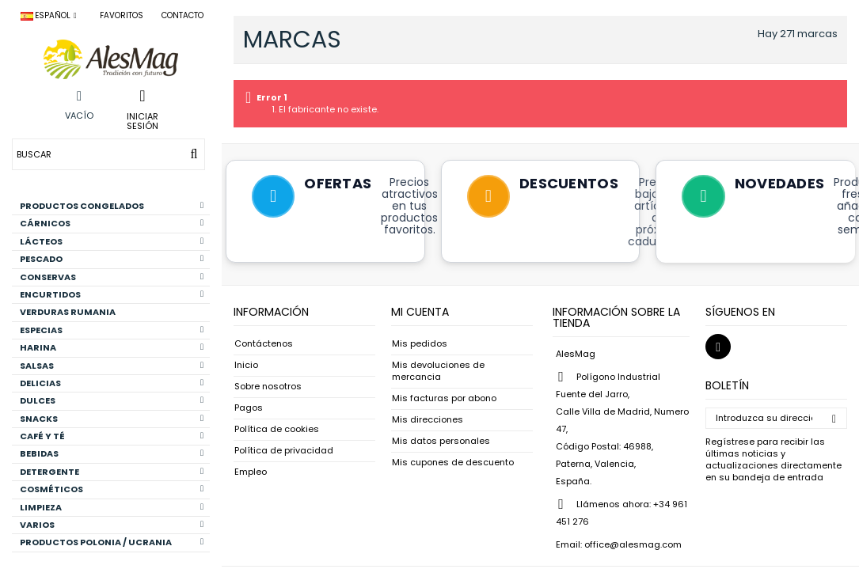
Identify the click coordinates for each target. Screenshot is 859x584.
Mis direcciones (427, 420)
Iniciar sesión (142, 120)
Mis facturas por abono (444, 398)
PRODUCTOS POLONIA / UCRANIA (111, 542)
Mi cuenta (420, 312)
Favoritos (121, 15)
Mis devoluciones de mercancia (438, 371)
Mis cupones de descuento (453, 462)
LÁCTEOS (111, 241)
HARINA (111, 347)
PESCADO (111, 258)
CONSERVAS (111, 277)
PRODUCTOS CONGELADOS (111, 205)
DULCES (111, 400)
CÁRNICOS (111, 223)
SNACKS (111, 418)
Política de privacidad (283, 451)
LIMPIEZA (111, 507)
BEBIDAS (111, 453)
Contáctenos (263, 344)
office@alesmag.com (633, 544)
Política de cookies (276, 429)
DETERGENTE (111, 471)
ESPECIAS (111, 330)
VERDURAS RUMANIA (68, 311)
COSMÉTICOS (111, 489)
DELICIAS (111, 383)
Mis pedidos (419, 344)
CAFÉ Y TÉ (111, 436)
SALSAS (111, 365)
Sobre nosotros (268, 386)
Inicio (246, 365)
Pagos (248, 408)
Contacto (182, 15)
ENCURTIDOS (111, 294)
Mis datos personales (441, 441)
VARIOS (111, 524)
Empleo (250, 472)
